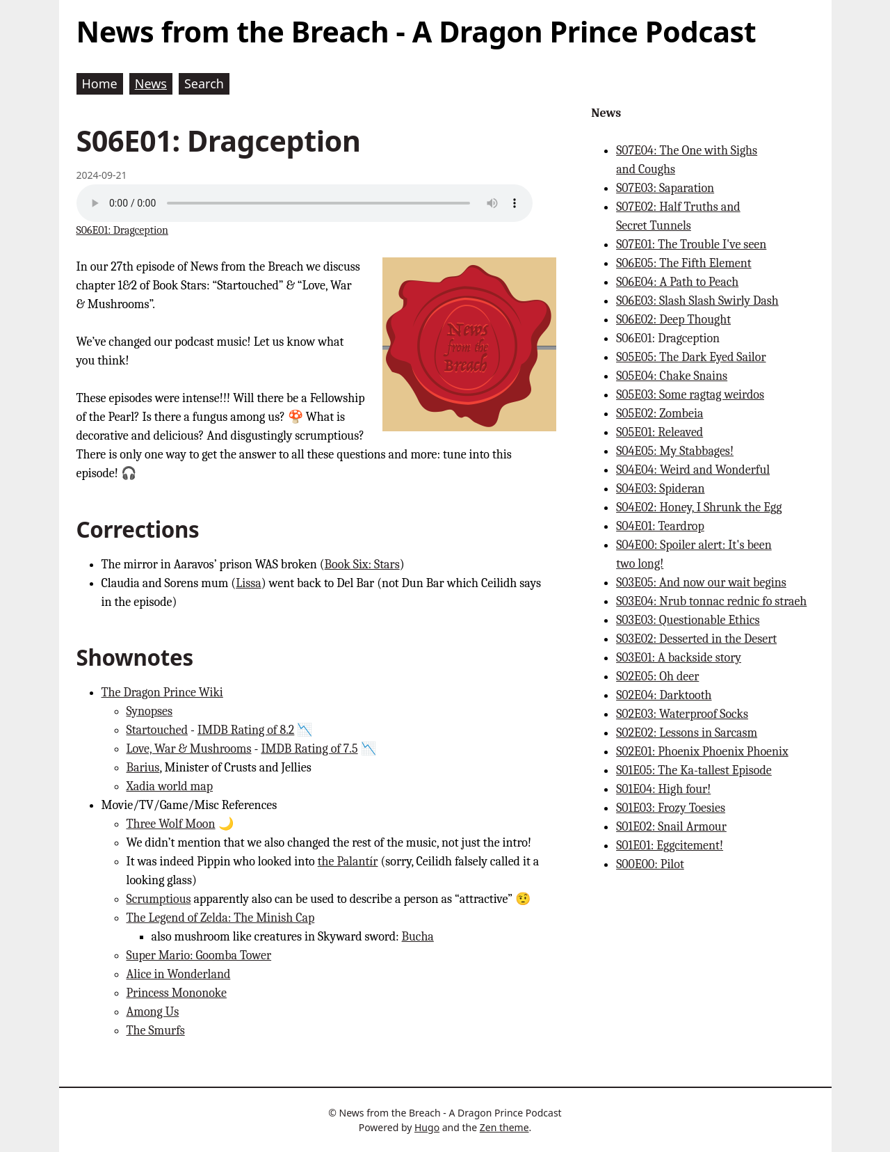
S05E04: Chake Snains (671, 376)
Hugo (426, 1127)
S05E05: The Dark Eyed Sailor (691, 357)
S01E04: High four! (663, 789)
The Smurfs (156, 1030)
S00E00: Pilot (650, 864)
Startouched (157, 730)
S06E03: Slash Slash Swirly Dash (697, 301)
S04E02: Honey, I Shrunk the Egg (699, 507)
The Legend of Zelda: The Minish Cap (221, 918)
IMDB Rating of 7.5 (309, 749)
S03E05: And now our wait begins (701, 582)
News (606, 113)
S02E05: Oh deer (657, 676)
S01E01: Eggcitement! (669, 845)
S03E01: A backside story (678, 657)
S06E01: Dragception (122, 230)
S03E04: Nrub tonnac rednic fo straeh (711, 601)
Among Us (153, 1012)
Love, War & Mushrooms (189, 749)
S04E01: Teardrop (660, 526)
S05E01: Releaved (659, 432)
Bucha (418, 936)
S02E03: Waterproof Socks (682, 714)
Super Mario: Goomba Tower (199, 955)
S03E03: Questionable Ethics (687, 620)
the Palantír (348, 861)
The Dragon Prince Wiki (162, 692)
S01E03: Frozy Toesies (670, 808)
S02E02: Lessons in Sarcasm (686, 733)
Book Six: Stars (362, 564)
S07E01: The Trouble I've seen (691, 244)
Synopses (150, 711)
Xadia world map (170, 786)
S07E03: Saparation (665, 188)
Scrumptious (159, 899)
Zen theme (504, 1127)
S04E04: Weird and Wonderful (693, 470)
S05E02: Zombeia (659, 413)
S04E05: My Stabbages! (675, 451)
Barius (143, 767)
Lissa (248, 583)
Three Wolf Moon (171, 824)
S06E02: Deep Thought (673, 319)
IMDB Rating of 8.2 (245, 730)
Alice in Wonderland (179, 974)
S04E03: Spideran (660, 488)
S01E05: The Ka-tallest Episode (694, 770)
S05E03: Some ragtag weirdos (690, 394)
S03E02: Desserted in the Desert (696, 639)
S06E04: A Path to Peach (677, 282)
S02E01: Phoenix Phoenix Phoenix (702, 751)
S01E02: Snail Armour (671, 826)
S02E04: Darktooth (663, 695)
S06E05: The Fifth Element (684, 263)
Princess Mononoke (177, 993)
